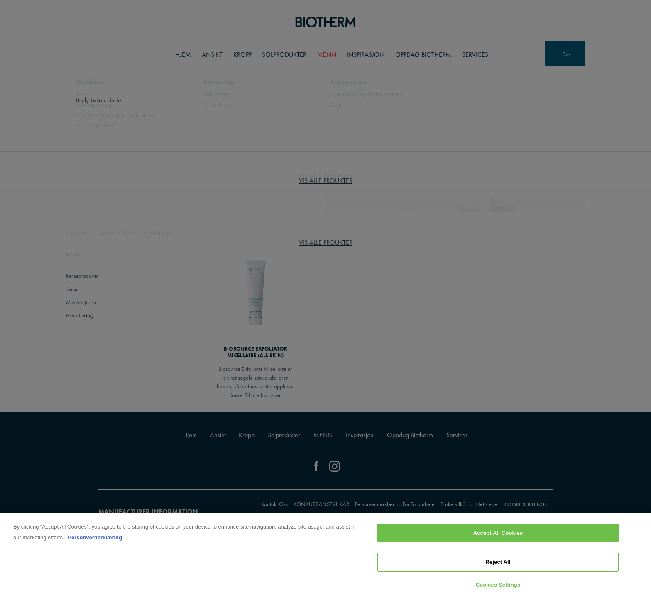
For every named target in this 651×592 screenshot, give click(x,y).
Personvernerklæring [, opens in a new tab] (95, 541)
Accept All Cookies (498, 537)
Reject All (497, 566)
